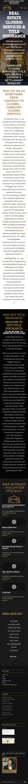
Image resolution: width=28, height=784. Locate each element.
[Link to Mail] (25, 782)
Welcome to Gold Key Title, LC (9, 527)
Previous (5, 622)
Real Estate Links (6, 680)
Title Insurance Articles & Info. (9, 684)
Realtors (4, 682)
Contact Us (5, 674)
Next (22, 622)
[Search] (20, 8)
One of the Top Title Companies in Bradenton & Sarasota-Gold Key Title (13, 506)
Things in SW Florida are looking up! (10, 572)
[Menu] (24, 8)
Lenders (4, 678)
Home (3, 676)
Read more (5, 515)
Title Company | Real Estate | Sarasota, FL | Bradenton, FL (12, 547)
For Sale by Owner (6, 592)
